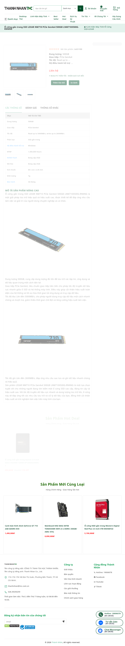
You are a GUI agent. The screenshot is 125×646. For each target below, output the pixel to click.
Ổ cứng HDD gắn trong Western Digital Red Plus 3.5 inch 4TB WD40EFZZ (102, 534)
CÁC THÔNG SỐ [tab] (13, 112)
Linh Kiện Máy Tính (38, 16)
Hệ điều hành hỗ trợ (15, 150)
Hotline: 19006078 (103, 572)
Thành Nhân (57, 642)
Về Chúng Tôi (100, 16)
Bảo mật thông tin (72, 593)
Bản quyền (68, 574)
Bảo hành (11, 186)
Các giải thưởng (71, 588)
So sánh (74, 87)
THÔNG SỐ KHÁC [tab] (49, 112)
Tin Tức (85, 16)
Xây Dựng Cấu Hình (116, 17)
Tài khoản (90, 8)
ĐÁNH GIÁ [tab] (31, 112)
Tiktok (98, 586)
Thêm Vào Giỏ (59, 87)
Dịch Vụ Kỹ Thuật (73, 19)
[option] (24, 71)
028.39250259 (14, 592)
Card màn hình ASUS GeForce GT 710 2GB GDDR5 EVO (21, 534)
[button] (74, 87)
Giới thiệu (68, 569)
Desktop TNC (23, 17)
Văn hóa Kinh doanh (73, 579)
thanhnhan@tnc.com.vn (18, 586)
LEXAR (91, 29)
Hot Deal (64, 17)
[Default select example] (70, 8)
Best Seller (56, 17)
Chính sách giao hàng (73, 598)
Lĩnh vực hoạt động (72, 583)
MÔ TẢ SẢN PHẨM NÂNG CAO (22, 194)
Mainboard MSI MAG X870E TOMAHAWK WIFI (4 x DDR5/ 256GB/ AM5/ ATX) (61, 536)
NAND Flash (12, 162)
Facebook (99, 577)
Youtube (99, 582)
